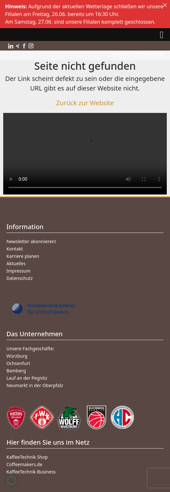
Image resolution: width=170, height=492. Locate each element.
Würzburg (16, 356)
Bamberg (16, 371)
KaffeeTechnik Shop (27, 457)
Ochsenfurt (18, 363)
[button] (11, 480)
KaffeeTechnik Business (30, 472)
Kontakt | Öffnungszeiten (138, 54)
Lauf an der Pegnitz (26, 378)
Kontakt (14, 249)
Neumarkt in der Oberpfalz (34, 385)
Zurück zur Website (85, 103)
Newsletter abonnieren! (31, 241)
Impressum (18, 271)
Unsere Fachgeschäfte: (30, 348)
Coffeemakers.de (24, 464)
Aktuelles (16, 263)
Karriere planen (22, 256)
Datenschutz (19, 278)
